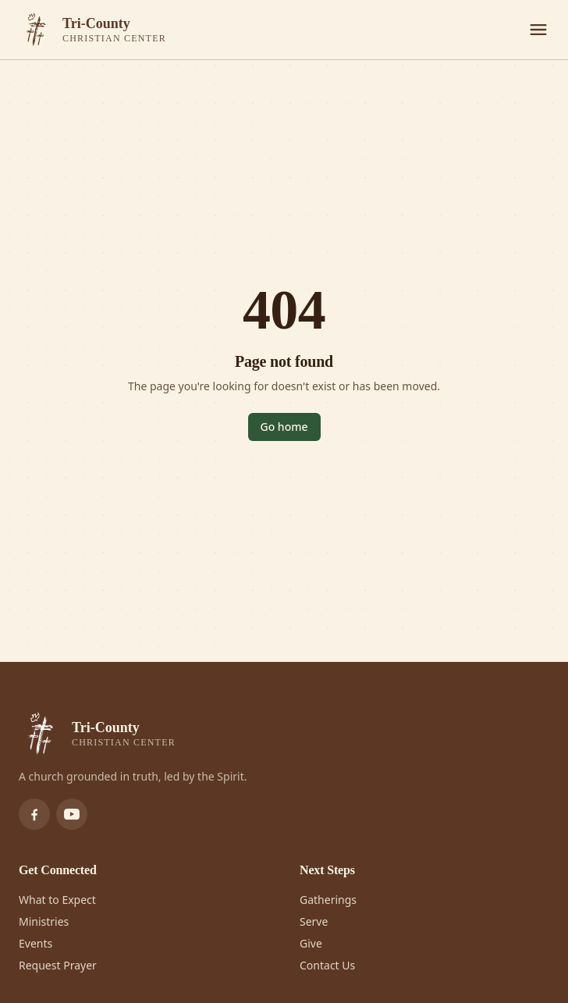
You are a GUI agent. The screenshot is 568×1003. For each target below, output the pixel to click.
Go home (284, 426)
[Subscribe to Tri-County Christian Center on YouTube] (71, 814)
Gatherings (328, 899)
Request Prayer (58, 965)
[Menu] (538, 30)
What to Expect (57, 899)
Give (311, 943)
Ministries (44, 921)
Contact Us (327, 965)
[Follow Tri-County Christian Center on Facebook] (34, 814)
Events (35, 943)
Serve (314, 921)
